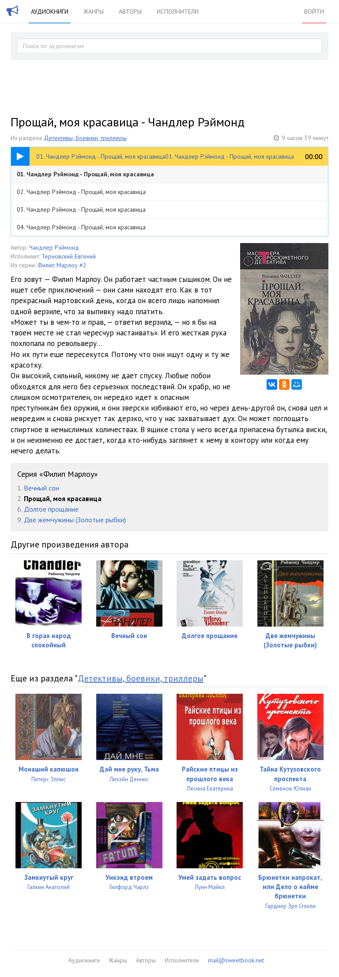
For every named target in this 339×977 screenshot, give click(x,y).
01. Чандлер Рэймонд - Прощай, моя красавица (85, 174)
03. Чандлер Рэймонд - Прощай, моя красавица (81, 209)
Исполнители (178, 11)
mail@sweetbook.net (236, 960)
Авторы (130, 11)
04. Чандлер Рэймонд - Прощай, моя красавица (81, 227)
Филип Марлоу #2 (62, 265)
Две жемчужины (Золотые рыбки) (75, 519)
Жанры (93, 11)
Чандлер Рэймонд (54, 247)
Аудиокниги (49, 11)
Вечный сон (41, 487)
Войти (314, 11)
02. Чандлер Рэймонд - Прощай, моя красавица (81, 192)
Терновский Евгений (68, 256)
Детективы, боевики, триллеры (85, 138)
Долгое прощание (51, 509)
